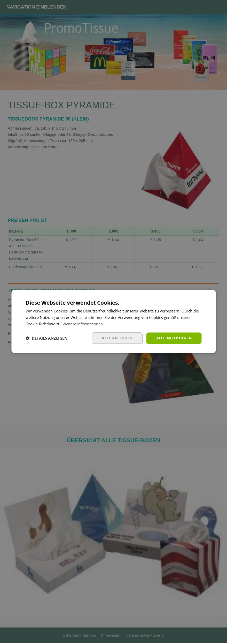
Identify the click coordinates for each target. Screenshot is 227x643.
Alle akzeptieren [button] (174, 337)
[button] (46, 338)
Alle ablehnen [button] (117, 337)
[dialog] (113, 321)
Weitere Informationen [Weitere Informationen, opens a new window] (82, 323)
